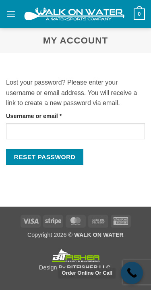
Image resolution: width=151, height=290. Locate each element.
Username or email (46, 115)
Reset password (45, 156)
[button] (11, 14)
